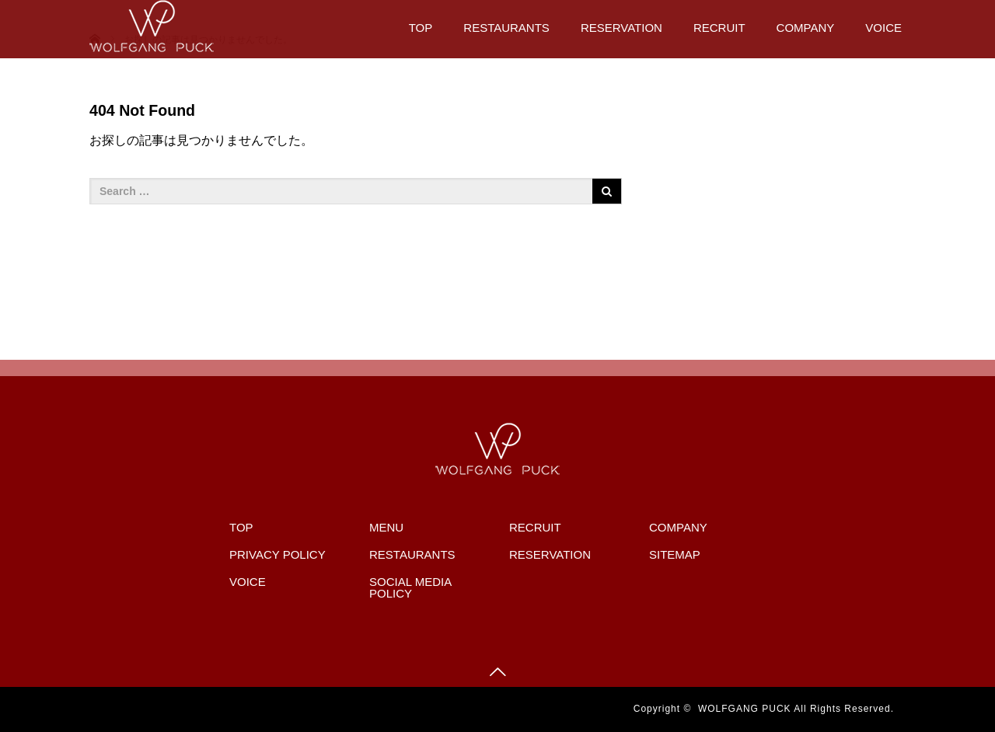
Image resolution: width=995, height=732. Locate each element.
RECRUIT (719, 27)
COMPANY (806, 27)
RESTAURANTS (506, 27)
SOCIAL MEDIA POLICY (410, 587)
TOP (421, 27)
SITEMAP (674, 554)
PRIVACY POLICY (277, 554)
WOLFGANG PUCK (744, 708)
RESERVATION (621, 27)
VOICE (883, 27)
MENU (386, 527)
